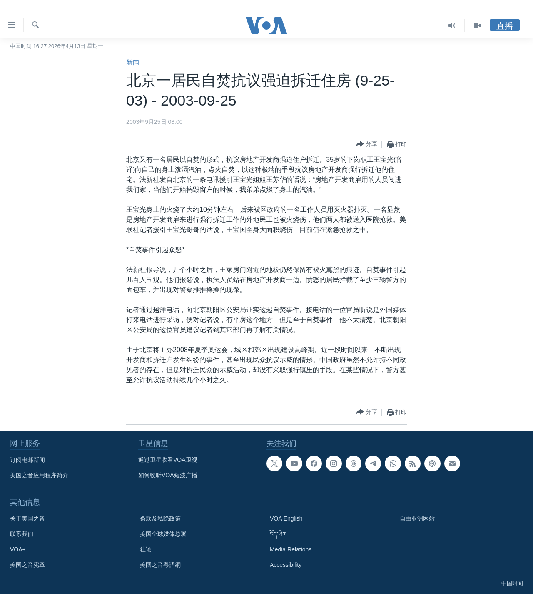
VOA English (286, 518)
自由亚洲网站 (417, 518)
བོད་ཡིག (278, 534)
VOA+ (18, 549)
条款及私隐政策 (160, 518)
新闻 (132, 62)
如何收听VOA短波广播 (167, 475)
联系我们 (21, 534)
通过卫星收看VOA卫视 (167, 459)
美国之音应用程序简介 (39, 475)
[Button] (366, 144)
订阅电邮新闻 (27, 459)
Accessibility (285, 564)
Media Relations (290, 549)
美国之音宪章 (27, 564)
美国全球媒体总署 (163, 534)
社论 (146, 549)
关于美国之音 (27, 518)
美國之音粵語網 (160, 564)
